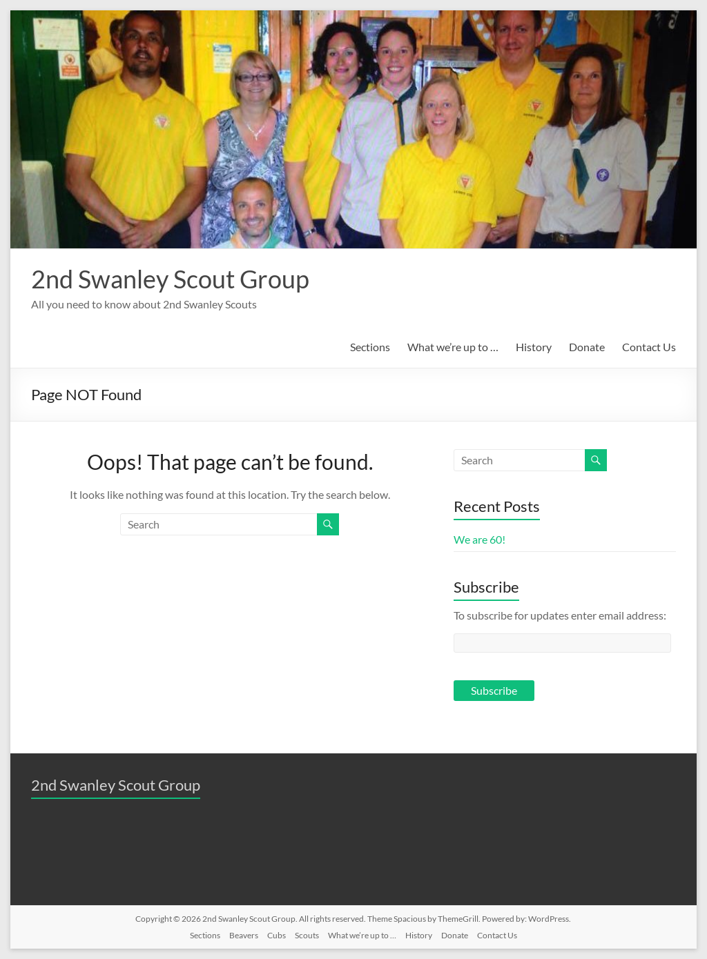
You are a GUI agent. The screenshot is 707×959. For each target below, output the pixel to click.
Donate (587, 346)
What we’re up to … (452, 346)
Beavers (243, 935)
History (534, 346)
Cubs (276, 935)
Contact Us (649, 346)
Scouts (307, 935)
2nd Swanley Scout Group (170, 279)
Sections (370, 346)
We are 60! (479, 539)
